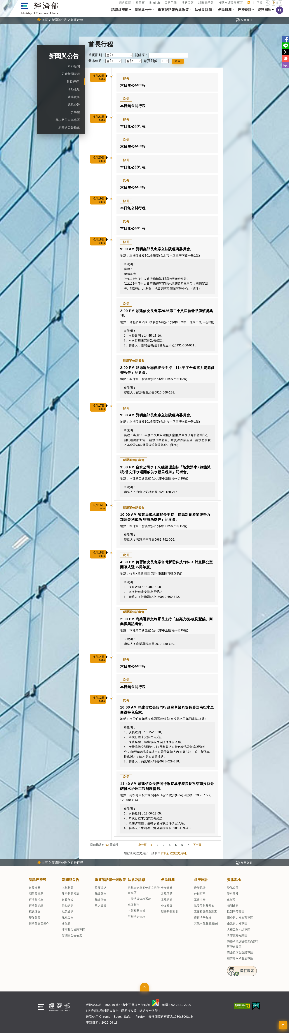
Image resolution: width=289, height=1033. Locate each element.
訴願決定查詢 (136, 916)
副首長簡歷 (36, 893)
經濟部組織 (36, 905)
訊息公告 (74, 104)
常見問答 (188, 2)
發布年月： (96, 61)
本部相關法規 (136, 910)
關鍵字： (142, 55)
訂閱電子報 (206, 2)
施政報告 (101, 893)
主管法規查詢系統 (139, 898)
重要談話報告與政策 (110, 880)
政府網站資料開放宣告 (103, 1010)
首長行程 (77, 19)
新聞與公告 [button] (143, 10)
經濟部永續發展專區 (240, 958)
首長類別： (96, 55)
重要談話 (101, 887)
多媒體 (75, 112)
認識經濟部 (37, 880)
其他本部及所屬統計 (207, 923)
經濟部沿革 (36, 899)
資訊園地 (234, 880)
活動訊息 (74, 89)
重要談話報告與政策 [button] (173, 10)
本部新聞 (74, 66)
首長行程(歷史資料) (174, 853)
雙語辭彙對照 (169, 911)
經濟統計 (201, 880)
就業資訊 (74, 97)
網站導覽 (125, 2)
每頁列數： (152, 61)
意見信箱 (167, 899)
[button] (130, 10)
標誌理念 (35, 911)
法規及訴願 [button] (203, 10)
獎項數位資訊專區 (67, 119)
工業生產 (200, 899)
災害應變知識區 (237, 935)
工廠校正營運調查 (205, 911)
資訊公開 (233, 887)
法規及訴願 (136, 880)
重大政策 (101, 905)
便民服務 (168, 880)
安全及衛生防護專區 (240, 952)
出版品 (231, 899)
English (154, 2)
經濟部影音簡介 (39, 923)
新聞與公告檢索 (69, 127)
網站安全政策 (149, 1010)
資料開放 (233, 893)
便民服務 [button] (225, 10)
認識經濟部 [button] (119, 10)
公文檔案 (167, 905)
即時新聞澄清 (71, 73)
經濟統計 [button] (245, 10)
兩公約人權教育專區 (240, 917)
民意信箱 (171, 2)
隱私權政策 (129, 1010)
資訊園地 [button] (264, 10)
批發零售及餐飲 (204, 905)
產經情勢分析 (202, 917)
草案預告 (134, 904)
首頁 (45, 19)
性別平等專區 (235, 911)
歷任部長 (35, 917)
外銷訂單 (200, 893)
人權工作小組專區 (238, 929)
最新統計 (200, 887)
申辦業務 (167, 887)
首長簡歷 (35, 887)
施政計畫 (101, 899)
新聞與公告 (59, 19)
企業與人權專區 (237, 923)
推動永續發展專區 (230, 2)
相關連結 (233, 905)
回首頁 (140, 2)
